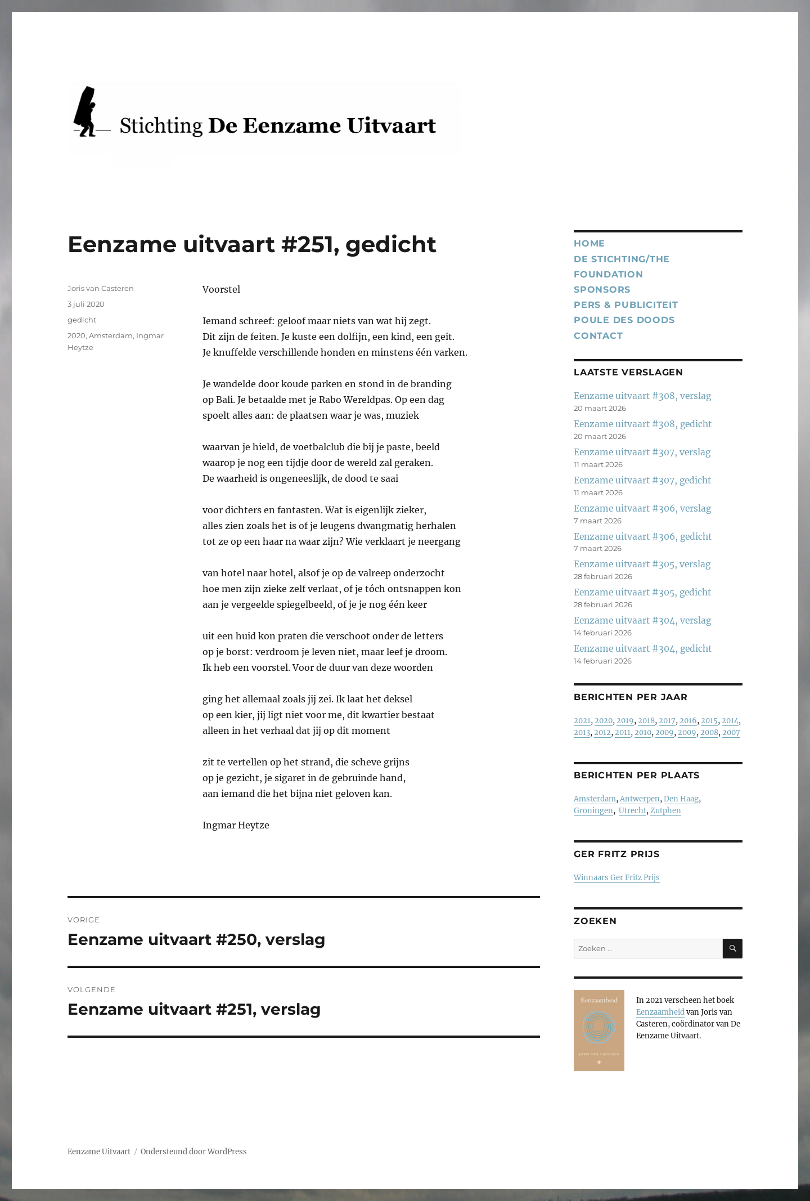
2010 (642, 732)
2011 (623, 732)
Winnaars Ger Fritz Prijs (617, 877)
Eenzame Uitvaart (99, 1152)
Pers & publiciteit (626, 304)
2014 (730, 720)
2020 (77, 335)
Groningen (593, 810)
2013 (582, 732)
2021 (582, 720)
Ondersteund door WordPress (194, 1152)
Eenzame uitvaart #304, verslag (642, 620)
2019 (625, 720)
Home (589, 243)
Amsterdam (111, 335)
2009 (664, 732)
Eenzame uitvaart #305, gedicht (642, 592)
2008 (709, 732)
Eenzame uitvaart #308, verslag (642, 396)
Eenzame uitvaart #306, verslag (642, 508)
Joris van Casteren (101, 288)
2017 (667, 720)
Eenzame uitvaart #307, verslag (642, 452)
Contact (598, 335)
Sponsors (602, 289)
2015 (709, 720)
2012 (602, 732)
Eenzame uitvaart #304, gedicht (643, 648)
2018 (646, 720)
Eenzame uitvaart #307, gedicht (642, 480)
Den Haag (681, 799)
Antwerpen (640, 799)
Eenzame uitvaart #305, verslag (642, 564)
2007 (731, 732)
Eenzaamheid (660, 1012)
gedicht (82, 319)
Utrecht (632, 810)
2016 (688, 720)
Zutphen (665, 810)
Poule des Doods (624, 320)
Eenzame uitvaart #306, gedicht (643, 536)
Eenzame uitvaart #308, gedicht (643, 424)
